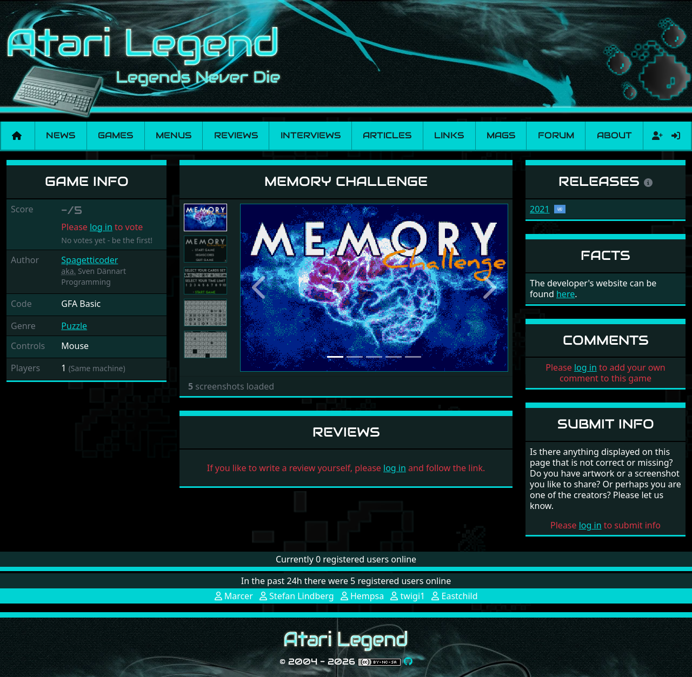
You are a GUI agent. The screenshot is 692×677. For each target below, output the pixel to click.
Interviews (311, 135)
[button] (260, 288)
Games (115, 135)
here (565, 294)
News (60, 135)
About (614, 135)
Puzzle (74, 326)
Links (449, 135)
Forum (556, 135)
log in (101, 227)
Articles (387, 135)
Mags (501, 135)
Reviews (236, 135)
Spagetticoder (89, 260)
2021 (540, 209)
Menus (173, 135)
